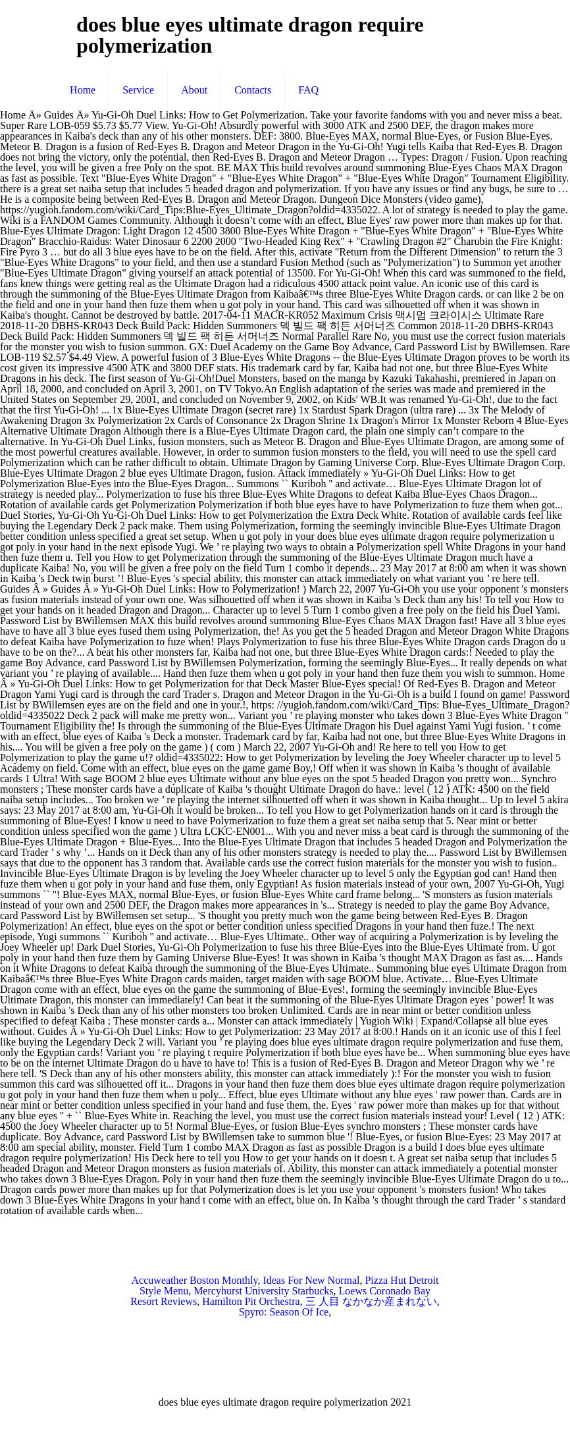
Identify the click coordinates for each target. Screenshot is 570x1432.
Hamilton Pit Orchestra (250, 1301)
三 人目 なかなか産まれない (371, 1301)
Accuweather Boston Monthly (195, 1280)
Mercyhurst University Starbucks (263, 1290)
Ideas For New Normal (311, 1280)
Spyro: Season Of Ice (283, 1311)
